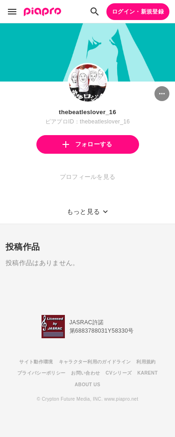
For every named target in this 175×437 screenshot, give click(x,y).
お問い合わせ (85, 373)
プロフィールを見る (88, 176)
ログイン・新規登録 (138, 11)
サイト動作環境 (36, 361)
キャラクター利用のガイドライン (95, 361)
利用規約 (145, 361)
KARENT (147, 373)
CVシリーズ (118, 373)
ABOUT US (87, 384)
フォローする (87, 144)
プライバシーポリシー (41, 373)
